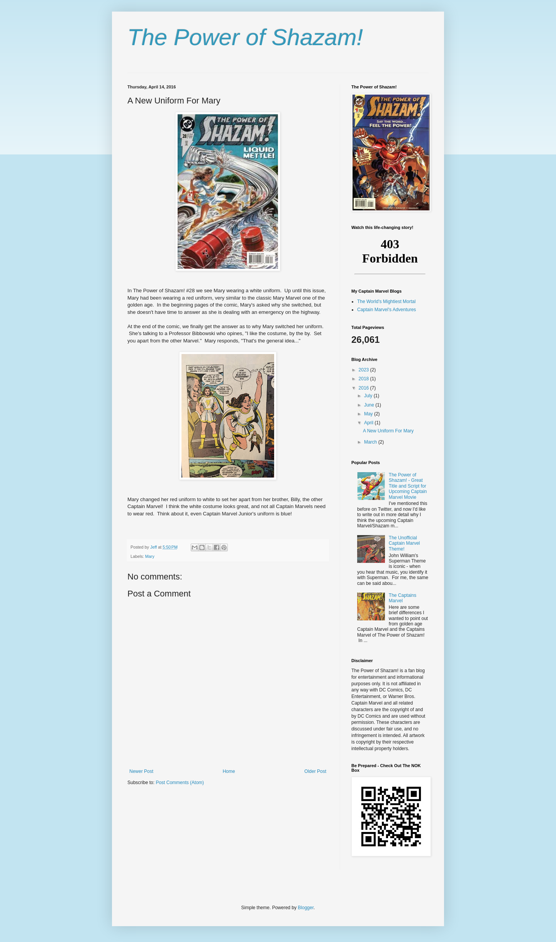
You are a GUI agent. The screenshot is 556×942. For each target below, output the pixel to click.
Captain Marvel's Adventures (386, 309)
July (369, 395)
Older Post (315, 771)
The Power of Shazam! (245, 37)
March (371, 442)
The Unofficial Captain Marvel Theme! (404, 543)
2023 (364, 370)
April (369, 422)
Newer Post (141, 771)
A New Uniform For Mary (388, 431)
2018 (364, 378)
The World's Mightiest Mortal (386, 301)
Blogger (306, 907)
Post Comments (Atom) (180, 782)
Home (229, 771)
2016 (364, 388)
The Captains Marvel (402, 598)
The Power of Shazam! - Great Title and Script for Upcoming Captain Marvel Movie (408, 486)
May (369, 414)
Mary (149, 556)
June (369, 405)
